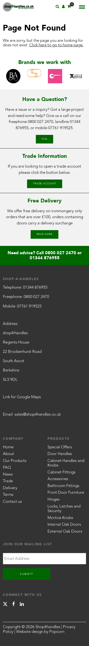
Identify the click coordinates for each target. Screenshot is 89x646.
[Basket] (69, 7)
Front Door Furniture (65, 492)
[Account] (63, 7)
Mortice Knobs (60, 517)
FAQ (44, 139)
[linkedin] (21, 605)
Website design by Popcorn (40, 631)
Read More (44, 234)
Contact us (12, 501)
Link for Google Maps (22, 397)
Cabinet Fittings (61, 472)
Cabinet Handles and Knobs (65, 463)
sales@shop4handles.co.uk (37, 414)
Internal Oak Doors (64, 524)
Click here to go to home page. (56, 45)
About (8, 453)
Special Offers (59, 447)
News (8, 474)
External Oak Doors (64, 531)
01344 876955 (45, 258)
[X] (5, 605)
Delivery (10, 488)
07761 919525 (60, 128)
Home (8, 447)
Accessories (57, 479)
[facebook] (13, 605)
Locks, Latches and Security (63, 508)
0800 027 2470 (40, 121)
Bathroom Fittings (63, 485)
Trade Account (44, 183)
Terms (8, 494)
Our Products (14, 460)
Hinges (53, 499)
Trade (8, 481)
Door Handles (59, 453)
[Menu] (82, 7)
